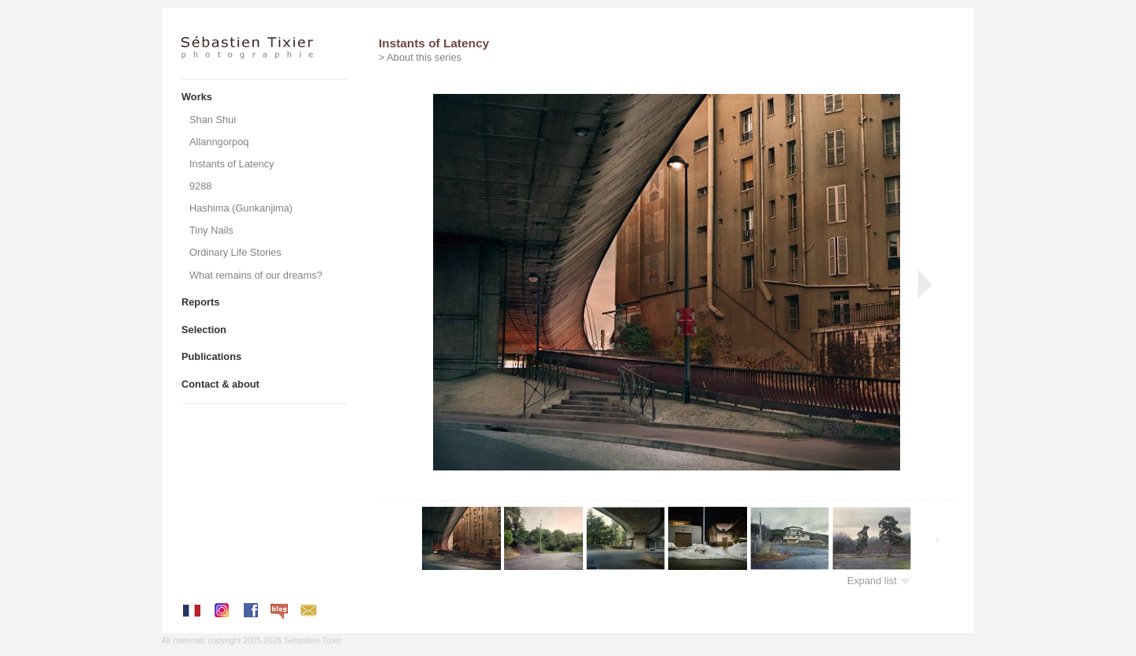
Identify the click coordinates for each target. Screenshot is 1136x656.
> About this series (420, 57)
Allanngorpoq (218, 142)
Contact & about (220, 384)
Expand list (879, 581)
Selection (203, 329)
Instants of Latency (231, 164)
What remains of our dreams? (256, 275)
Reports (200, 302)
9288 (200, 186)
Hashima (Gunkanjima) (241, 208)
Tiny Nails (211, 230)
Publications (211, 356)
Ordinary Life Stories (235, 252)
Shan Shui (212, 120)
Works (196, 97)
